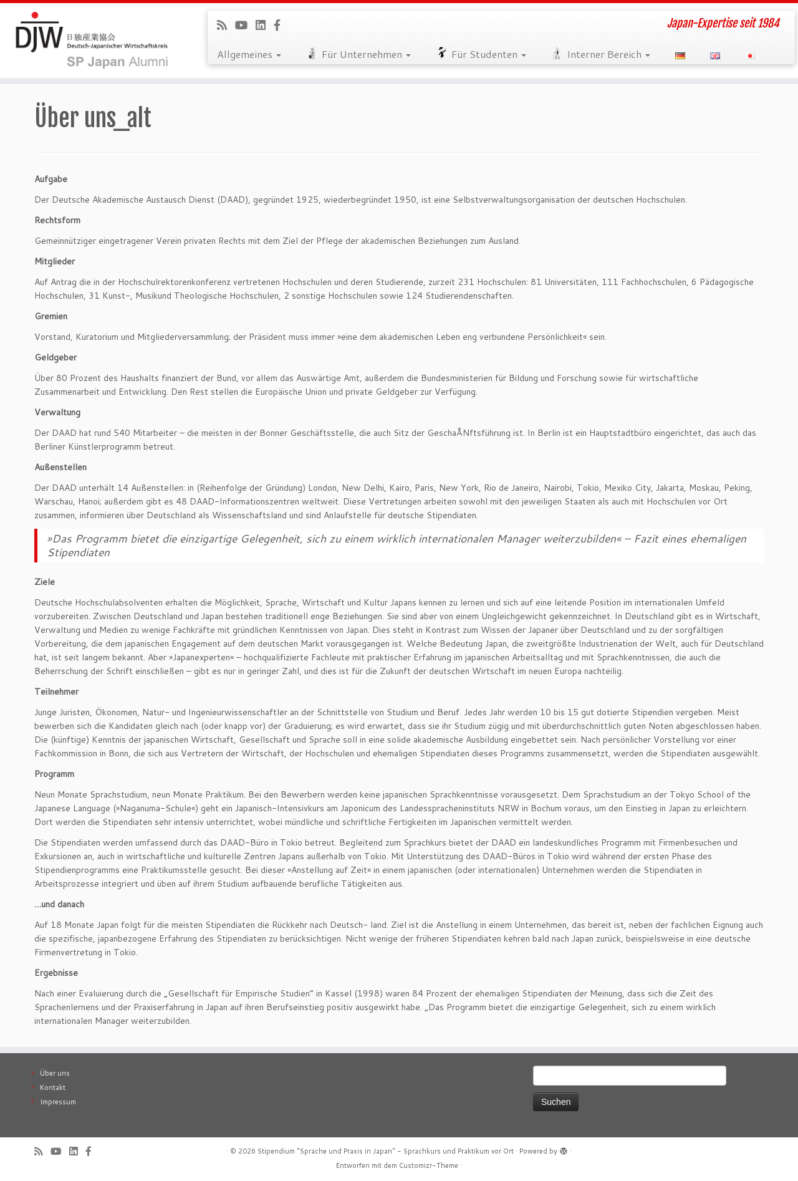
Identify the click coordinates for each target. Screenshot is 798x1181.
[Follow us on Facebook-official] (281, 25)
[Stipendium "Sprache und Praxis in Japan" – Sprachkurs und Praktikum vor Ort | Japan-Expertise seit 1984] (92, 40)
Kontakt (52, 1087)
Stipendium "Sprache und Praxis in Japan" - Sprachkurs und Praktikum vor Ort (385, 1151)
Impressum (58, 1102)
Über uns (55, 1073)
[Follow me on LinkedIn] (265, 25)
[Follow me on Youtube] (245, 25)
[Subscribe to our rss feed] (226, 25)
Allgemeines (249, 54)
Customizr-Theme (428, 1165)
